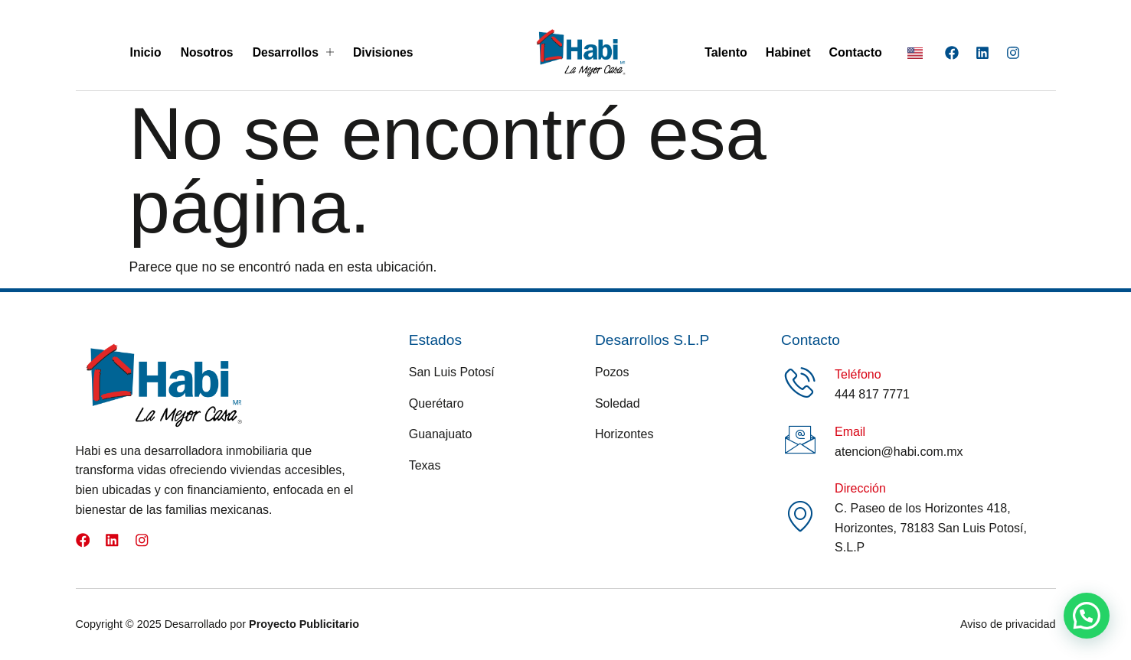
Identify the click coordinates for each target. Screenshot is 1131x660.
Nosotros (206, 52)
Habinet (788, 52)
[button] (1087, 616)
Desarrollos (292, 52)
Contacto (855, 52)
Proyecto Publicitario (304, 624)
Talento (725, 52)
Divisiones (383, 52)
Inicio (145, 52)
